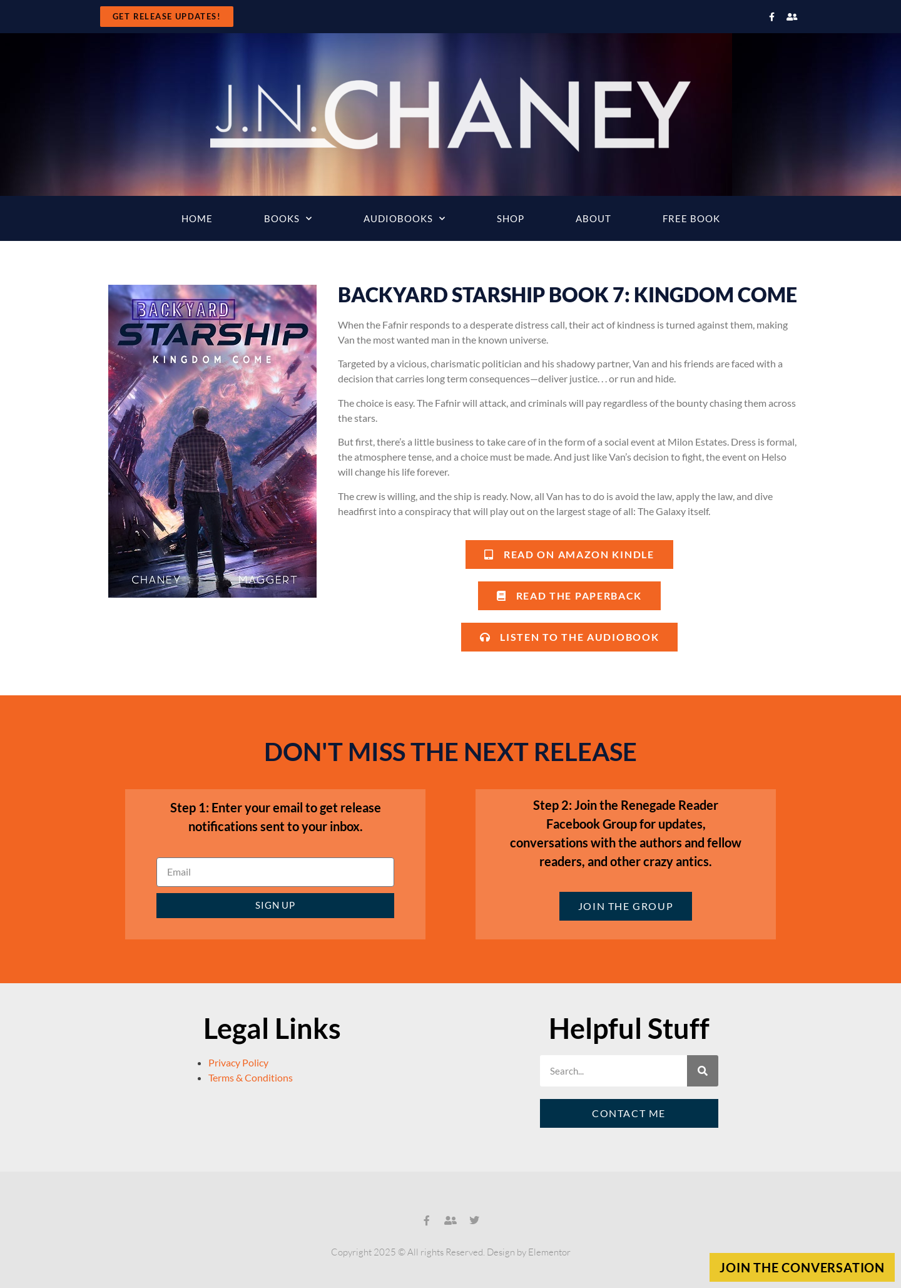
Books (288, 218)
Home (197, 218)
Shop (510, 218)
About (593, 218)
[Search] (702, 1070)
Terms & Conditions (250, 1077)
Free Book (691, 218)
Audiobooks (404, 218)
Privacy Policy (238, 1062)
